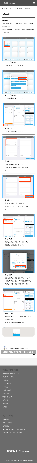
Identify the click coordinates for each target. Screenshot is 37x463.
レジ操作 (5, 380)
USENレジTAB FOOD (10, 370)
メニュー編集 (6, 383)
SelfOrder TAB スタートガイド (12, 433)
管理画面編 (5, 426)
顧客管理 (5, 400)
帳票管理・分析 (7, 397)
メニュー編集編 (7, 423)
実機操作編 (5, 419)
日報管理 (5, 403)
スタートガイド (8, 416)
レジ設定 (5, 387)
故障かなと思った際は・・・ (11, 373)
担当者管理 (5, 393)
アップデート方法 (8, 377)
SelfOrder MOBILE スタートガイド (13, 429)
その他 (4, 407)
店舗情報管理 (6, 390)
